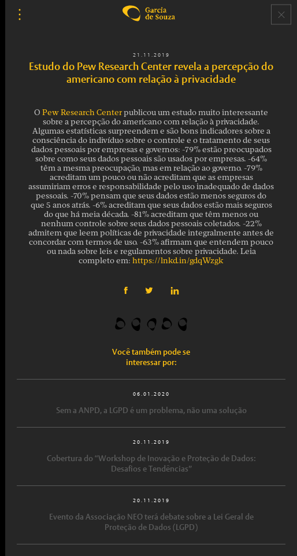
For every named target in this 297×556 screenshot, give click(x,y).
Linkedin (174, 290)
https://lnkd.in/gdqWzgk (178, 261)
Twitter (149, 290)
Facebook (126, 290)
